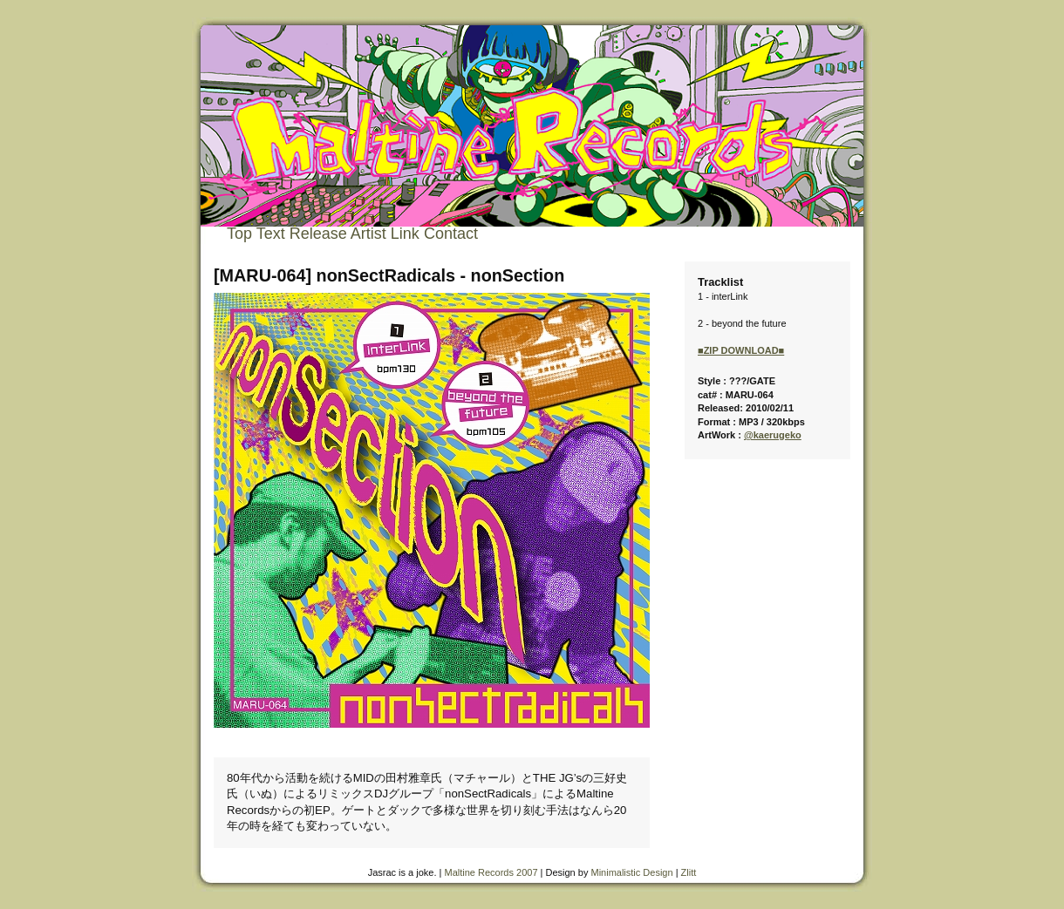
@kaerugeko (772, 435)
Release (318, 233)
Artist (368, 233)
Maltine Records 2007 (491, 872)
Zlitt (689, 872)
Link (405, 233)
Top (239, 233)
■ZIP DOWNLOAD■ (741, 350)
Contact (451, 233)
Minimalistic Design (631, 872)
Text (270, 233)
